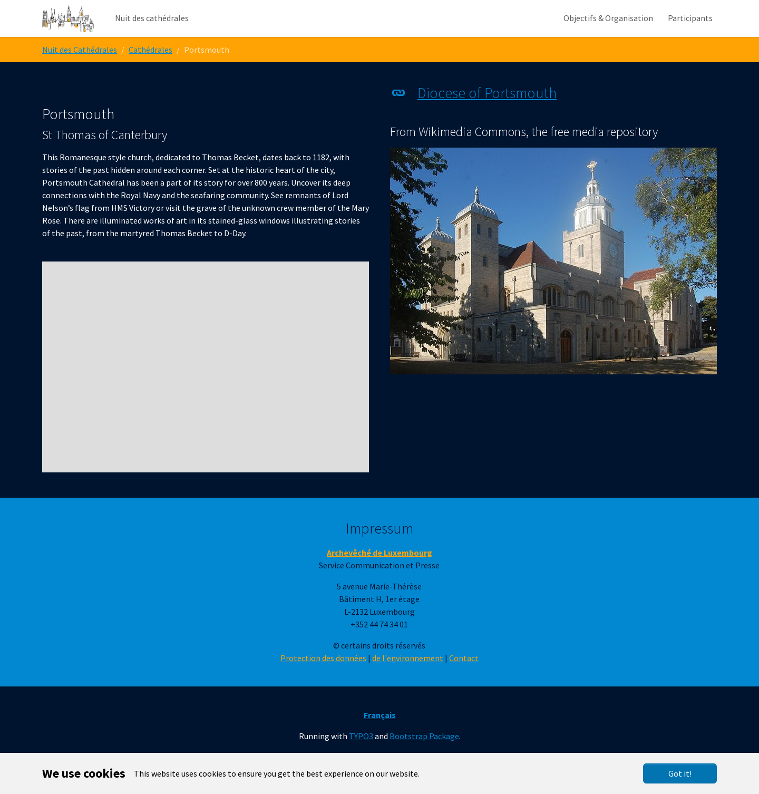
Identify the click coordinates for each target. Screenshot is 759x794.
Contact (464, 679)
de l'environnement (407, 679)
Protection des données (323, 679)
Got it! (680, 773)
